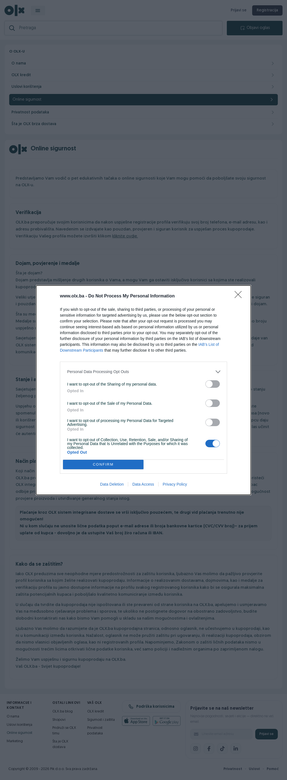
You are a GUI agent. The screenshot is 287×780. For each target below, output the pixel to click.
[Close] (240, 296)
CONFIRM (103, 464)
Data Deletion (112, 484)
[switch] (212, 384)
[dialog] (143, 390)
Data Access (143, 484)
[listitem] (143, 372)
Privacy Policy (175, 484)
